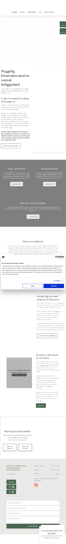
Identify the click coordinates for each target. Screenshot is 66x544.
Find (11, 501)
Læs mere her (16, 188)
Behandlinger (32, 12)
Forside (14, 12)
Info (40, 12)
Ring (11, 492)
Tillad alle (54, 286)
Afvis (32, 286)
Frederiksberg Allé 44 (14, 477)
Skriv (11, 496)
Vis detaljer (57, 280)
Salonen (22, 12)
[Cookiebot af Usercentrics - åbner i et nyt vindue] (56, 257)
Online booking (49, 12)
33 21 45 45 (45, 375)
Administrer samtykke (19, 384)
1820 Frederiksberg (13, 479)
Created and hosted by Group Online (16, 505)
